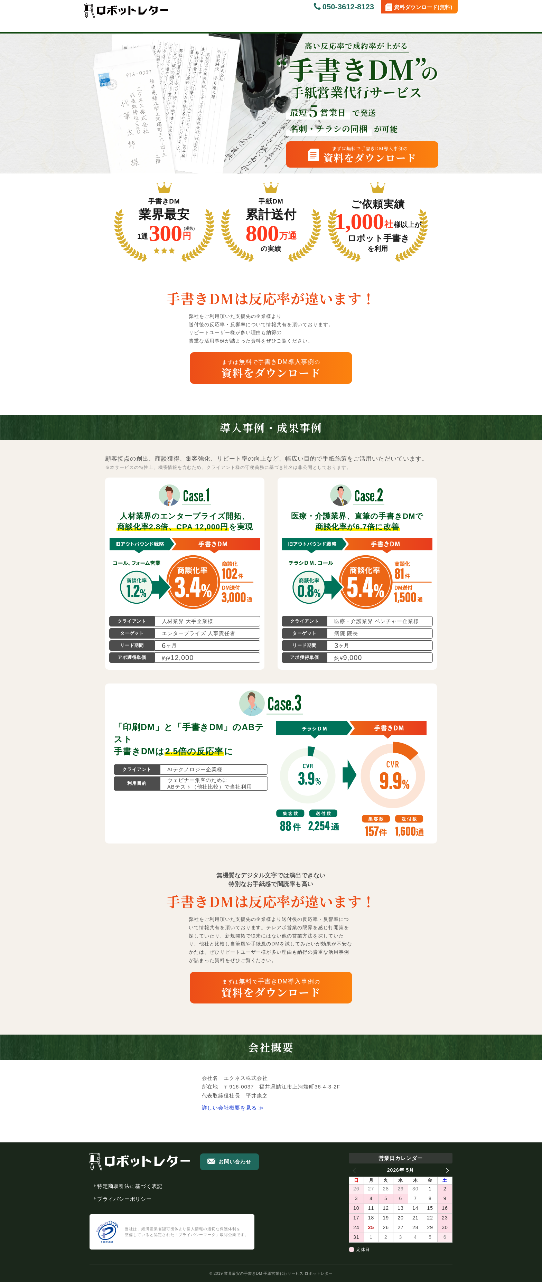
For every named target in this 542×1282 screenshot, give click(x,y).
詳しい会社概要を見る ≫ (233, 1108)
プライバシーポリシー (124, 1199)
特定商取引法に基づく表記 (129, 1186)
